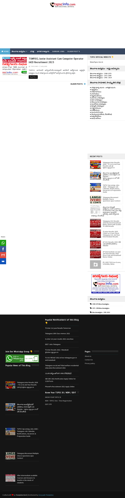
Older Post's (73, 51)
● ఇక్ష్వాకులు (94, 89)
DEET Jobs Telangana (52, 344)
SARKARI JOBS (58, 51)
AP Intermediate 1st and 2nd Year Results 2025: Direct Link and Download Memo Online (112, 254)
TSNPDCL (7, 58)
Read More (33, 77)
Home (6, 51)
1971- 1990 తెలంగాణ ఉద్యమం (100, 308)
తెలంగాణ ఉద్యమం (18, 51)
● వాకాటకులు (94, 94)
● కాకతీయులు (95, 110)
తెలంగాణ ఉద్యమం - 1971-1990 (100, 75)
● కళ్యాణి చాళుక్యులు (97, 106)
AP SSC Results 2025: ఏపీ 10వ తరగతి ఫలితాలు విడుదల (112, 244)
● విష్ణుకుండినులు (96, 96)
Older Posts (76, 84)
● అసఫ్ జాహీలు (95, 118)
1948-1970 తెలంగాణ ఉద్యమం (100, 304)
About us (88, 356)
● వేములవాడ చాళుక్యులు (98, 102)
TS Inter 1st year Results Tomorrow (58, 328)
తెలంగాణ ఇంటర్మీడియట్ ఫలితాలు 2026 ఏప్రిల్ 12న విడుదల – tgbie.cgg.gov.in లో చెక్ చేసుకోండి (27, 408)
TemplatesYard (21, 495)
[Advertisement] (63, 29)
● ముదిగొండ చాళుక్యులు (98, 104)
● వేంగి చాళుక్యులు (96, 100)
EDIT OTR (48, 404)
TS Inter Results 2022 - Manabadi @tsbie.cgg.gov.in (56, 351)
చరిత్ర (32, 51)
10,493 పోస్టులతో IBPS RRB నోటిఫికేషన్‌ (58, 373)
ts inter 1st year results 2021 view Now (59, 339)
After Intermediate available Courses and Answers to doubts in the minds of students (27, 479)
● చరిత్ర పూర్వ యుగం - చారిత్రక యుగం (102, 87)
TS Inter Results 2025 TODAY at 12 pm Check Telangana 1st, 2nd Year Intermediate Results (111, 234)
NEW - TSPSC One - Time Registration (58, 401)
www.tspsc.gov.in (96, 62)
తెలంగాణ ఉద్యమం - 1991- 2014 (101, 77)
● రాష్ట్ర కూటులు (95, 108)
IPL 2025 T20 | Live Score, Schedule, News (112, 263)
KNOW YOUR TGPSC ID (53, 397)
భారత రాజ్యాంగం (43, 51)
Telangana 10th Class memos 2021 (57, 333)
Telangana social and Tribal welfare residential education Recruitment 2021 (62, 366)
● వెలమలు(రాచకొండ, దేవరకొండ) (101, 114)
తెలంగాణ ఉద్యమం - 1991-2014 (101, 312)
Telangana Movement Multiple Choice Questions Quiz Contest (111, 199)
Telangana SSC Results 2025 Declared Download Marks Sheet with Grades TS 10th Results (112, 223)
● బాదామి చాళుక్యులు (97, 98)
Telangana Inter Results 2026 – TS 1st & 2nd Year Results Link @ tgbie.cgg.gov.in (111, 165)
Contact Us (89, 360)
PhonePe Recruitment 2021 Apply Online (59, 386)
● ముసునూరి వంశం (96, 112)
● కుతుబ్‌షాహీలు (95, 116)
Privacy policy (90, 363)
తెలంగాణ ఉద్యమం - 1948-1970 (100, 73)
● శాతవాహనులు (95, 92)
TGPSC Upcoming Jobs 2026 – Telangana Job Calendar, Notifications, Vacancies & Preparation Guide (112, 188)
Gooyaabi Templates (46, 495)
